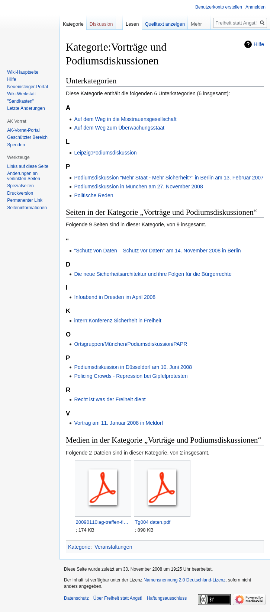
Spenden (16, 144)
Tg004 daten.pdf (152, 522)
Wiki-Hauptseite (22, 72)
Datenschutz (76, 598)
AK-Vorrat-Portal (23, 130)
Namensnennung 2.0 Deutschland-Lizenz (184, 580)
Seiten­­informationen (27, 207)
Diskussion (101, 24)
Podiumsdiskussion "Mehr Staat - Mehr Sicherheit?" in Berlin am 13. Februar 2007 (169, 178)
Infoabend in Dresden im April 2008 (114, 297)
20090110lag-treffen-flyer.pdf (102, 522)
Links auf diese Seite (27, 166)
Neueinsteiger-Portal (27, 86)
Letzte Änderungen (26, 108)
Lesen (132, 24)
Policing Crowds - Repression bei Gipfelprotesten (130, 376)
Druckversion (20, 193)
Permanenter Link (24, 200)
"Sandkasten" (20, 101)
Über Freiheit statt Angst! (117, 598)
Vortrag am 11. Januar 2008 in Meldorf (118, 423)
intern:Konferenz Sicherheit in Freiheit (117, 320)
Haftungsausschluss (167, 598)
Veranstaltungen (113, 547)
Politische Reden (93, 195)
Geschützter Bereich (27, 137)
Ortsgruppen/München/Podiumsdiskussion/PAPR (130, 344)
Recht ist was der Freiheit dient (109, 399)
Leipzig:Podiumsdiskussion (105, 153)
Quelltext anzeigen (165, 24)
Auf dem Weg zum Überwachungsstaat (119, 128)
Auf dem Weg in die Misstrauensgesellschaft (125, 119)
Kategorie (79, 547)
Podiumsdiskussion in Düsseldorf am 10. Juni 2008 (133, 367)
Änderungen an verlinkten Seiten (23, 176)
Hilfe (259, 44)
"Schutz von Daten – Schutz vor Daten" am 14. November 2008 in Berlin (157, 251)
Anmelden (255, 7)
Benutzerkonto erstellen (218, 7)
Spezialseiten (20, 185)
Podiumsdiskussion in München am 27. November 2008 (138, 186)
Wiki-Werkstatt (21, 93)
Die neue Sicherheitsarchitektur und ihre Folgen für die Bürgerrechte (152, 274)
